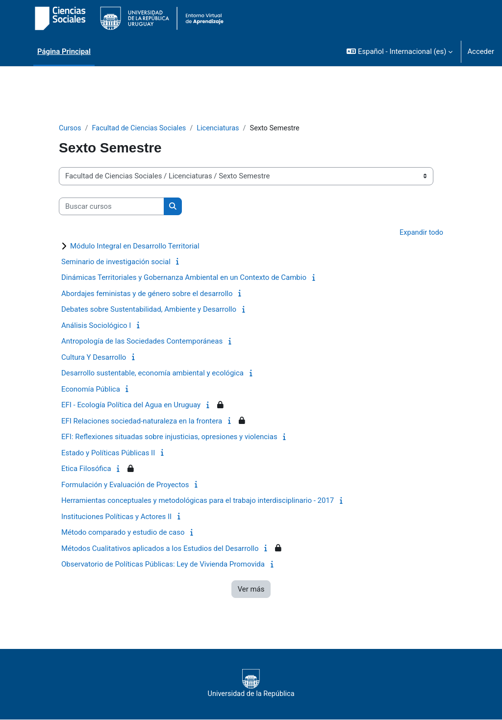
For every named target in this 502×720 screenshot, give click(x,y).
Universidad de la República (251, 684)
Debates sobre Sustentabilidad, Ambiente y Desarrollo (148, 310)
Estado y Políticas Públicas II (108, 453)
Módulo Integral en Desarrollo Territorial (135, 246)
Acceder (480, 51)
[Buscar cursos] (111, 206)
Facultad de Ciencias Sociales (141, 128)
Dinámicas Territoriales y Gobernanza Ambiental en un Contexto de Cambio (183, 278)
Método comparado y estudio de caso (122, 533)
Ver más (251, 589)
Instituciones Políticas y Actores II (116, 517)
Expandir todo (421, 233)
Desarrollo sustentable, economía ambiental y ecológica (152, 374)
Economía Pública (90, 389)
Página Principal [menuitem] (64, 51)
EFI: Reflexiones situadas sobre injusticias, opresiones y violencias (169, 437)
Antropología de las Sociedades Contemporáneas (142, 342)
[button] (399, 51)
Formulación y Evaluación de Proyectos (125, 485)
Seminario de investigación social (116, 262)
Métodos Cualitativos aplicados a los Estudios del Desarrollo (160, 549)
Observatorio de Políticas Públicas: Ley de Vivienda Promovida (163, 565)
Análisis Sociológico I (96, 326)
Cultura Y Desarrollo (93, 357)
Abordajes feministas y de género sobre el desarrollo (147, 294)
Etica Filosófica (86, 469)
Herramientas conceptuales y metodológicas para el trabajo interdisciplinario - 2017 (197, 501)
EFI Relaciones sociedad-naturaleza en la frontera (141, 421)
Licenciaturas (222, 128)
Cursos (70, 128)
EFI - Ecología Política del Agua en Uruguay (131, 405)
